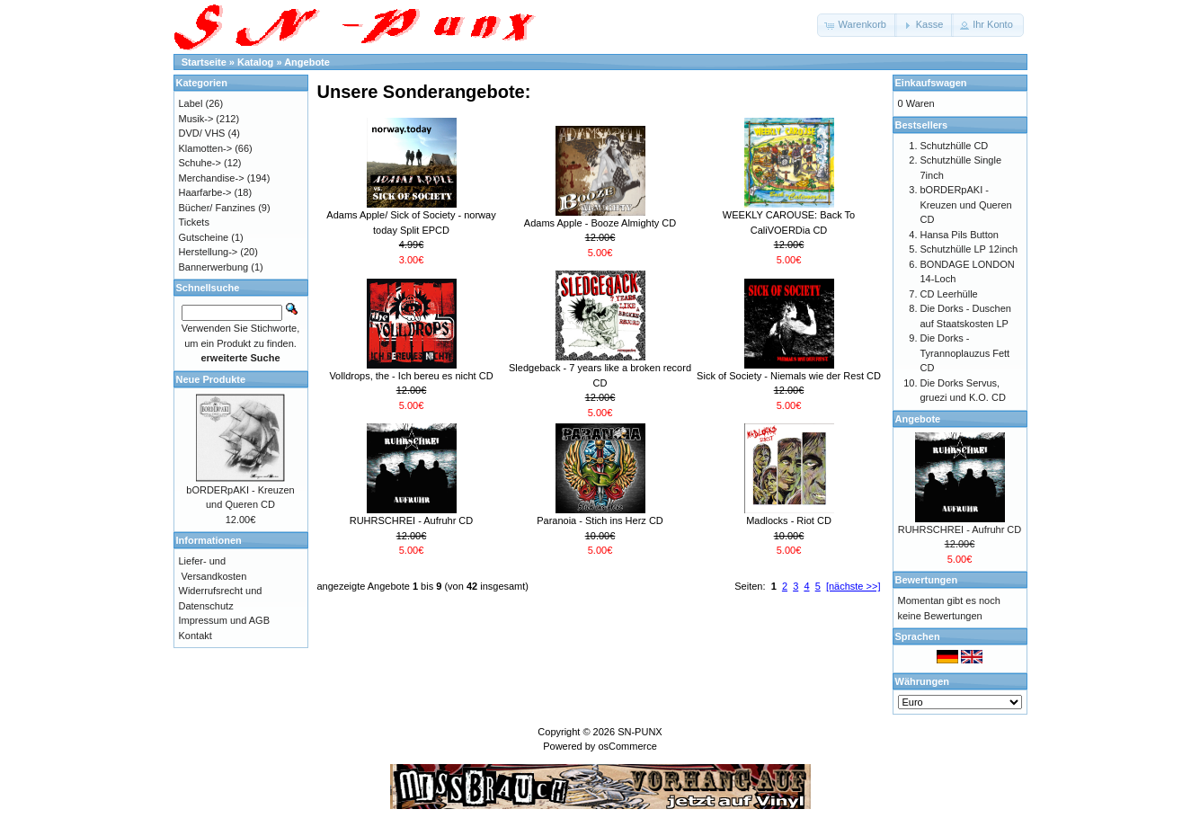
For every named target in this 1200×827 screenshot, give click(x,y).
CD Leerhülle (949, 294)
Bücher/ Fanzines (217, 207)
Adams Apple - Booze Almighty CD (600, 223)
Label (191, 103)
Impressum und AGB (225, 620)
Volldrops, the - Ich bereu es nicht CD (411, 375)
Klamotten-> (206, 148)
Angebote (307, 62)
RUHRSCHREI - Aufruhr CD (412, 520)
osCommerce (627, 746)
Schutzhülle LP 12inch (969, 249)
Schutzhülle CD (954, 145)
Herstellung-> (208, 251)
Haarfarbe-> (205, 192)
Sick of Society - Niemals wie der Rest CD (789, 375)
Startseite (204, 62)
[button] (857, 25)
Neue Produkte (211, 379)
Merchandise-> (211, 178)
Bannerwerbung (214, 267)
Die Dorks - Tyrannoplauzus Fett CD (965, 353)
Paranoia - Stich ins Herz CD (600, 520)
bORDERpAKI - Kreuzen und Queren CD (966, 204)
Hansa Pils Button (959, 234)
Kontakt (195, 635)
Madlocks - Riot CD (788, 520)
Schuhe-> (200, 162)
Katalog (255, 62)
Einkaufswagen (931, 82)
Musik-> (196, 118)
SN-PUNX (640, 731)
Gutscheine (204, 237)
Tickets (194, 222)
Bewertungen (926, 579)
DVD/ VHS (202, 133)
